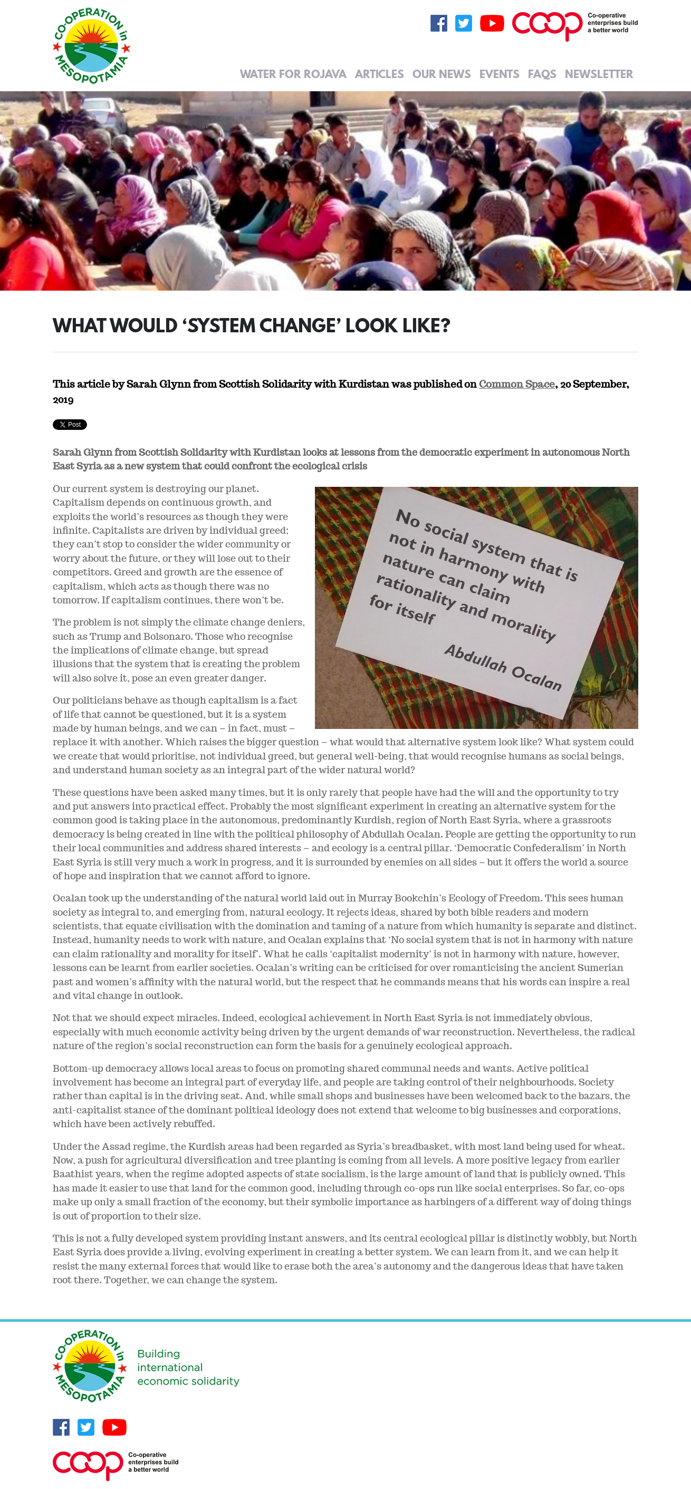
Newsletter (599, 74)
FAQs (542, 74)
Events (499, 74)
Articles (379, 74)
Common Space (517, 384)
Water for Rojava (293, 74)
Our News (441, 74)
